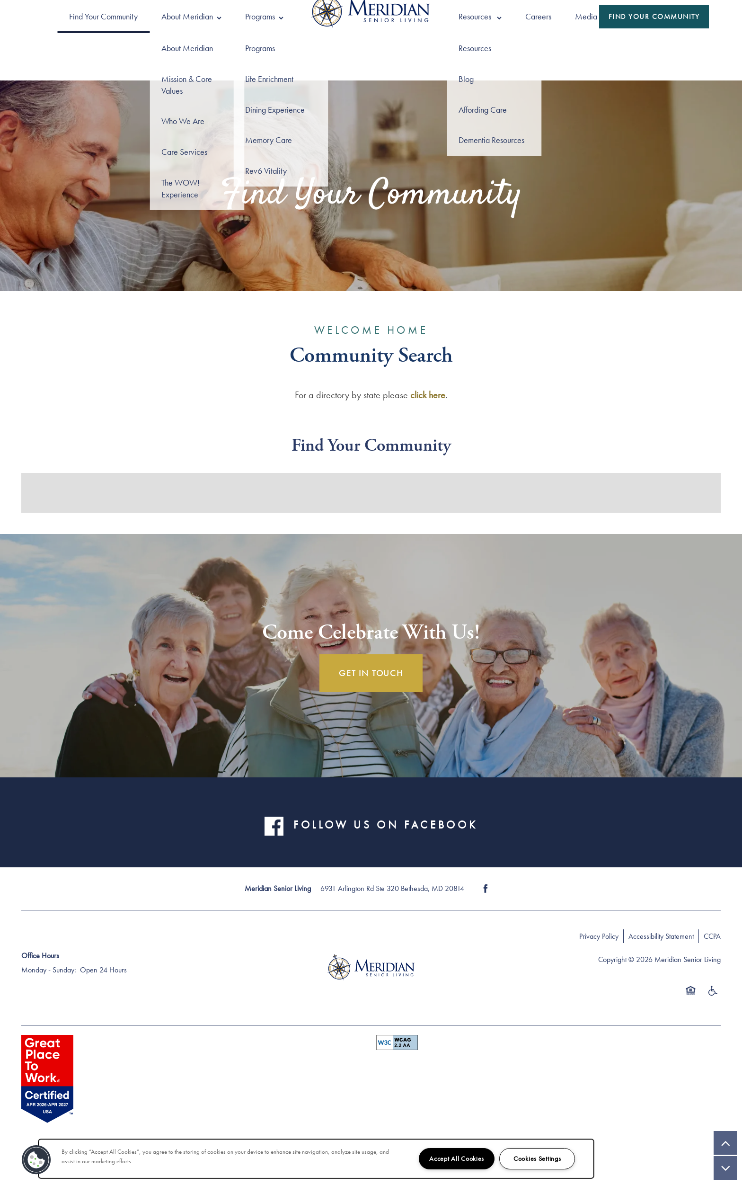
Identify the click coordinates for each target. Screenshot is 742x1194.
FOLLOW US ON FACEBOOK (385, 824)
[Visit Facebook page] (485, 888)
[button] (654, 16)
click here (427, 395)
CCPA (712, 936)
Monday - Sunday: (48, 970)
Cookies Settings (537, 1158)
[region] (316, 1159)
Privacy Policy (598, 936)
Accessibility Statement (661, 936)
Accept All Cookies (456, 1158)
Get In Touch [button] (371, 673)
